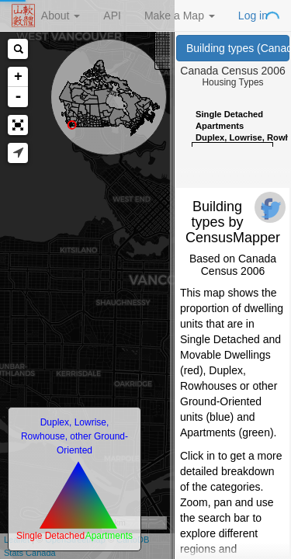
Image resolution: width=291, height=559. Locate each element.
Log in (253, 15)
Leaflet (16, 539)
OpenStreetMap (75, 539)
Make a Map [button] (179, 15)
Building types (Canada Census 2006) (237, 48)
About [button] (60, 15)
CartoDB (132, 539)
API (112, 15)
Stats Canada (30, 552)
